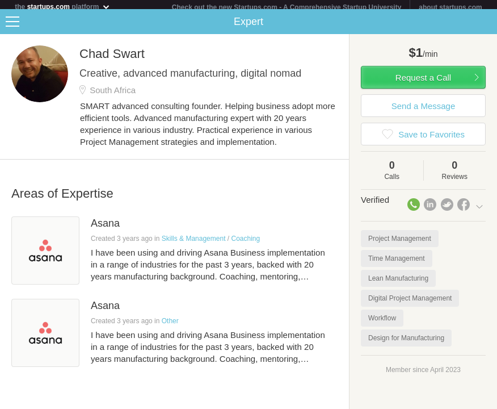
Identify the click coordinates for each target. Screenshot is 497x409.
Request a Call (423, 82)
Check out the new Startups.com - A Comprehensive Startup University (287, 7)
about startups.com (450, 7)
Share (485, 26)
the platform (62, 6)
